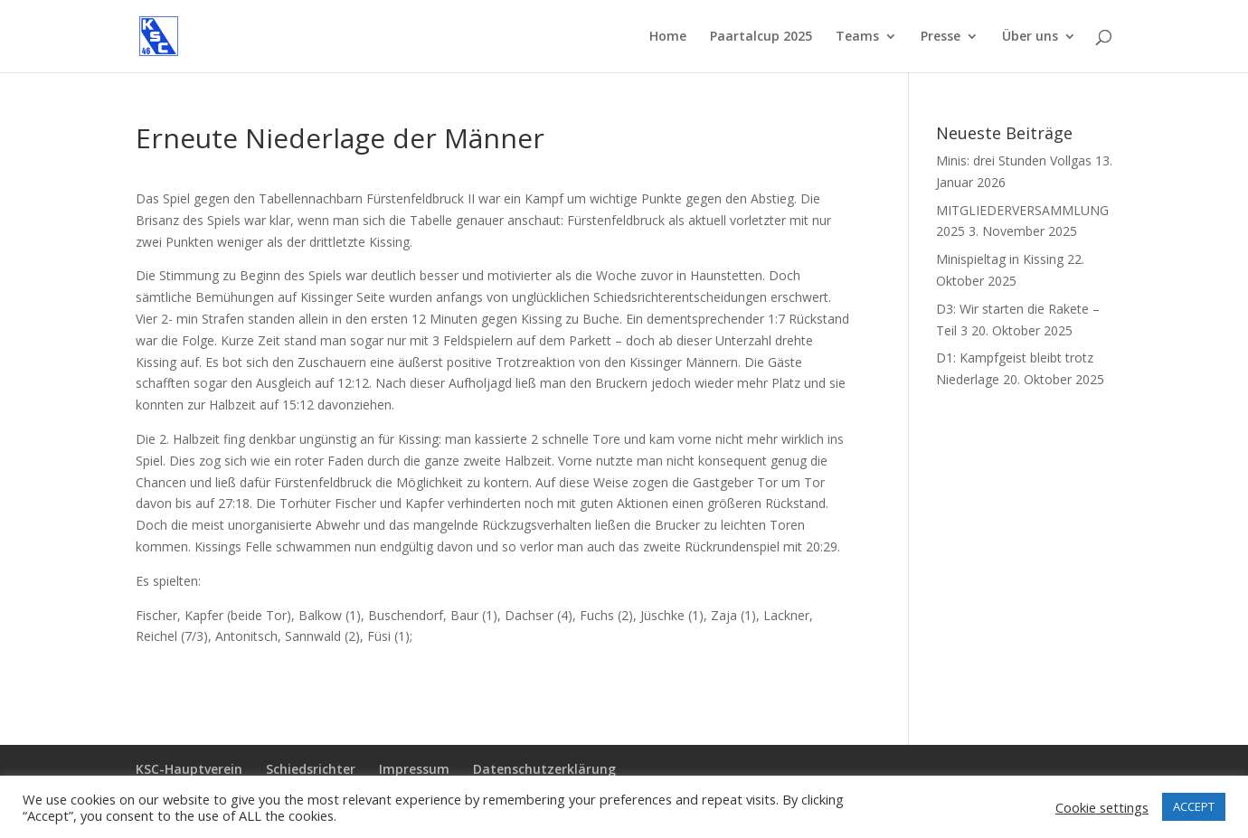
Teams (857, 37)
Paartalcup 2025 (761, 37)
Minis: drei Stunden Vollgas (1014, 160)
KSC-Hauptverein (189, 768)
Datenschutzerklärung (544, 768)
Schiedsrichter (310, 768)
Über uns (1030, 37)
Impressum (414, 768)
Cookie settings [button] (1102, 807)
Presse (940, 37)
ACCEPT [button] (1194, 806)
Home (667, 37)
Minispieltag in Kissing (1000, 259)
